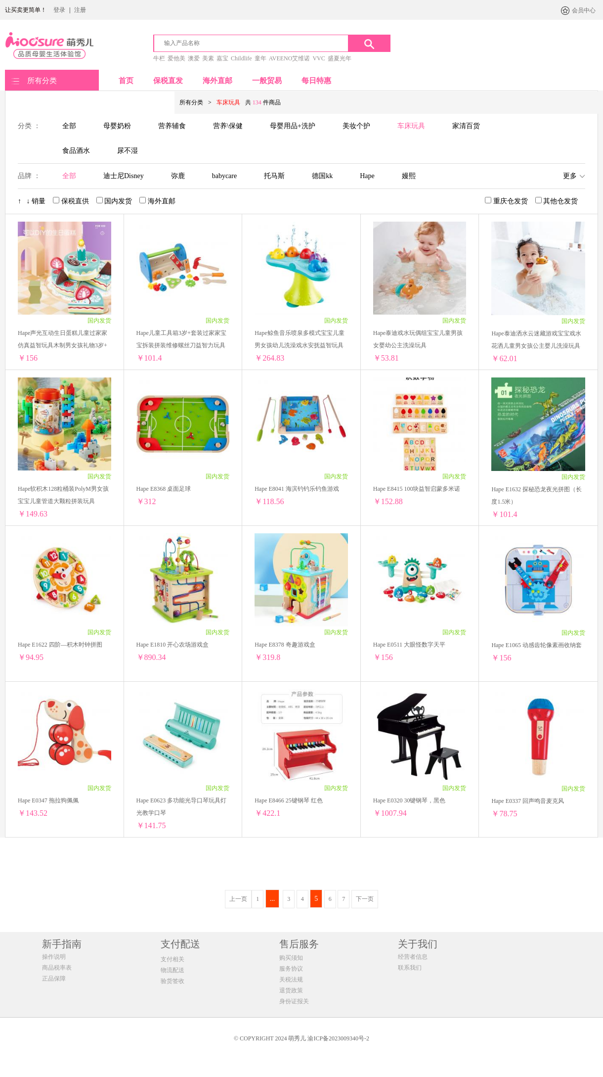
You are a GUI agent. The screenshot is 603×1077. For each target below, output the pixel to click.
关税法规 (291, 979)
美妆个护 (356, 126)
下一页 (365, 898)
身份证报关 (294, 1001)
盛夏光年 (339, 58)
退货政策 (291, 990)
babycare (224, 176)
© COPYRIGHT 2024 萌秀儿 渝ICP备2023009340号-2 (301, 1038)
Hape (367, 176)
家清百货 (466, 126)
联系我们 (410, 967)
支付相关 (172, 959)
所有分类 (42, 81)
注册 (80, 9)
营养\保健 (228, 126)
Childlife (241, 58)
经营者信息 (413, 956)
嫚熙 (409, 176)
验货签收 (172, 981)
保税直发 (168, 81)
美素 (208, 58)
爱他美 (176, 58)
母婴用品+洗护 (292, 126)
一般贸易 (267, 81)
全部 (69, 126)
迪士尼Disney (123, 176)
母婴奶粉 (117, 126)
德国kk (322, 176)
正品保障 (54, 978)
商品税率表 (57, 967)
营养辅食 (172, 126)
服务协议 (291, 968)
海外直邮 (217, 81)
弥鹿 (178, 176)
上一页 (238, 898)
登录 (59, 9)
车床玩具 (411, 126)
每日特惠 (316, 81)
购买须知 (291, 957)
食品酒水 (76, 150)
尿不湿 (127, 150)
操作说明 (54, 956)
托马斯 (274, 176)
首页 (126, 81)
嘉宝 (222, 58)
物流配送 (172, 970)
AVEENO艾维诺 (289, 58)
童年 (260, 58)
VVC (318, 58)
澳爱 (194, 58)
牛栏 (159, 58)
